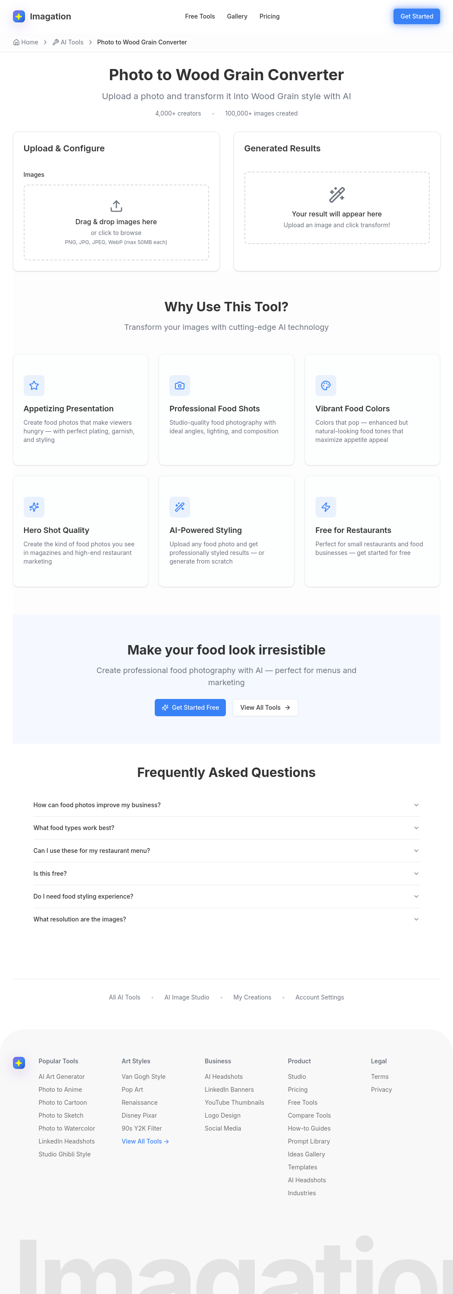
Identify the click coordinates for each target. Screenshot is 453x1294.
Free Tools (200, 16)
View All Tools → (145, 1141)
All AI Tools (124, 997)
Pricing (269, 16)
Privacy (381, 1089)
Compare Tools (309, 1115)
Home (25, 42)
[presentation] (116, 222)
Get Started (416, 16)
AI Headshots (224, 1076)
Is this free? (227, 873)
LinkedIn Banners (229, 1089)
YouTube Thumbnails (234, 1102)
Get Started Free (190, 707)
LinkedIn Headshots (67, 1141)
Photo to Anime (60, 1089)
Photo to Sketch (61, 1115)
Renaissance (140, 1102)
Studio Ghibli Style (65, 1154)
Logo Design (223, 1115)
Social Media (223, 1128)
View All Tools (265, 707)
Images (34, 175)
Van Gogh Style (144, 1076)
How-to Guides (309, 1128)
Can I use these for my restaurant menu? (227, 850)
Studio (297, 1076)
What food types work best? (227, 827)
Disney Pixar (139, 1115)
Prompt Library (309, 1141)
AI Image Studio (187, 997)
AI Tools (68, 42)
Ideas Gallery (306, 1154)
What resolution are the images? (227, 919)
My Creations (253, 997)
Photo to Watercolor (67, 1128)
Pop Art (132, 1089)
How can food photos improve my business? (227, 804)
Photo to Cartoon (63, 1102)
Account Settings (319, 997)
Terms (380, 1076)
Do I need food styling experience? (227, 896)
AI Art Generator (62, 1076)
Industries (302, 1193)
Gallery (237, 16)
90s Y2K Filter (142, 1128)
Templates (302, 1167)
